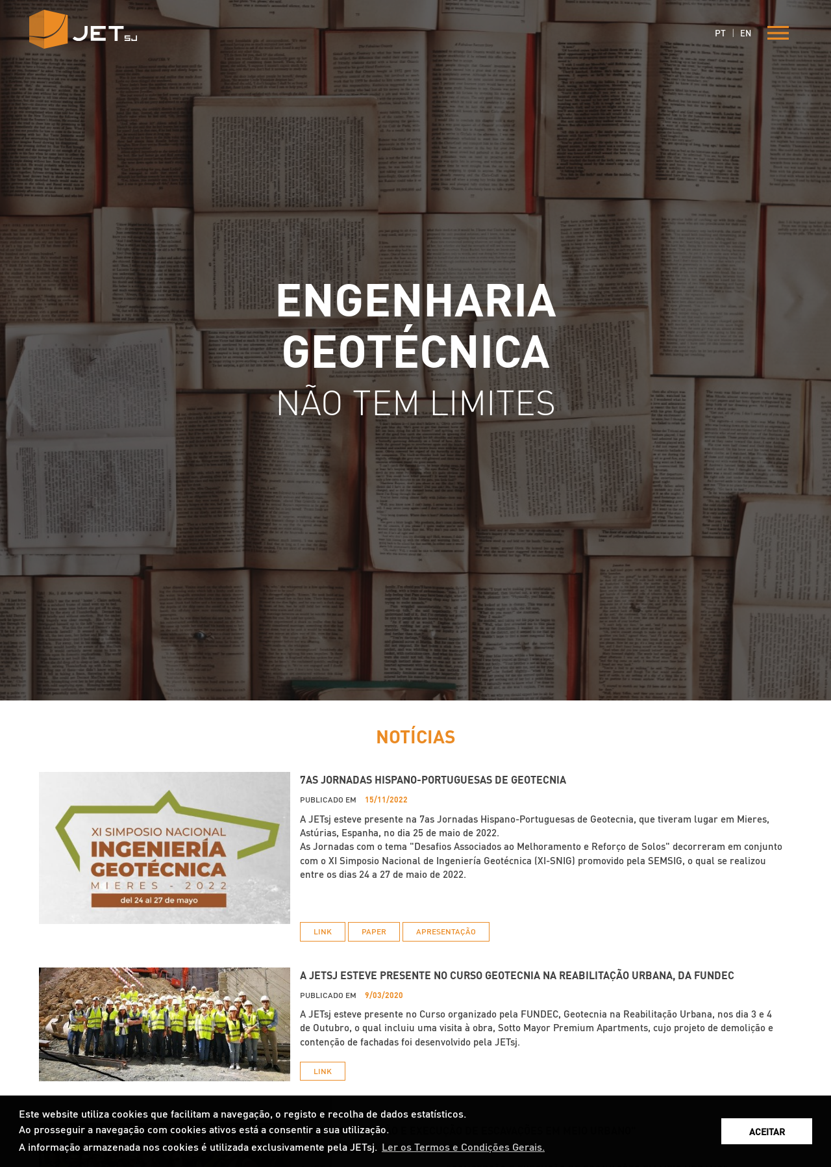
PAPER (374, 931)
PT (720, 32)
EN (745, 32)
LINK (323, 931)
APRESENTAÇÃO (446, 931)
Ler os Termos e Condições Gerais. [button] (463, 1146)
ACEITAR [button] (767, 1131)
